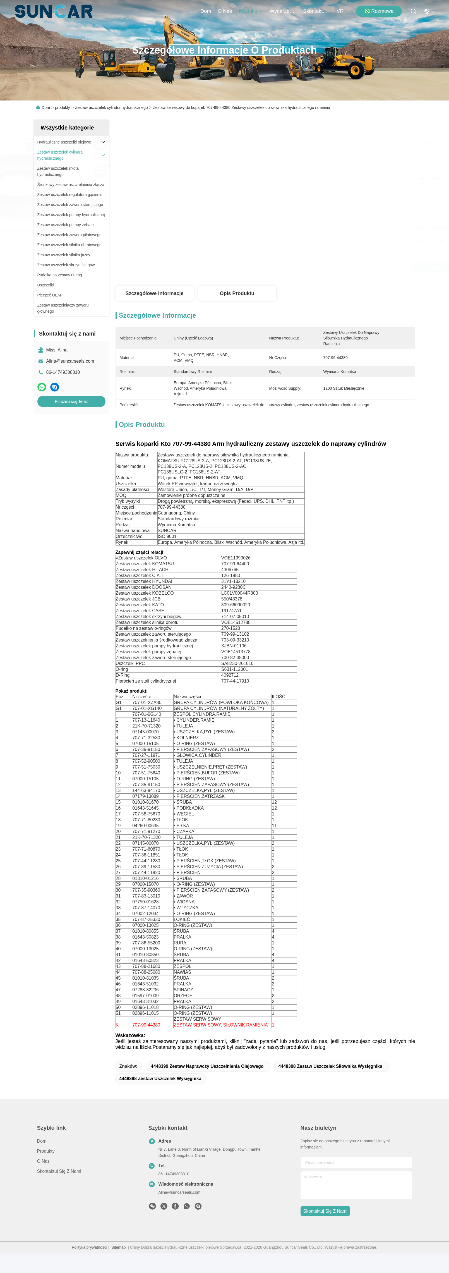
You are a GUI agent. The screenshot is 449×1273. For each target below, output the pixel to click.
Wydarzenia (283, 11)
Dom (205, 11)
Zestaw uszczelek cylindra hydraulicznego (111, 107)
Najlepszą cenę (314, 267)
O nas (225, 11)
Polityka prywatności (89, 1267)
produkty (251, 11)
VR (340, 11)
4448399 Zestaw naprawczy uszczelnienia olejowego (207, 1085)
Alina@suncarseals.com (70, 361)
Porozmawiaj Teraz (71, 401)
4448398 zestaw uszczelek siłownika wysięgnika (330, 1085)
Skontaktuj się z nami (316, 11)
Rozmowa (378, 11)
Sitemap (118, 1267)
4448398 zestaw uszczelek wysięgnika (160, 1098)
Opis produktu (237, 293)
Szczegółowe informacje (154, 293)
